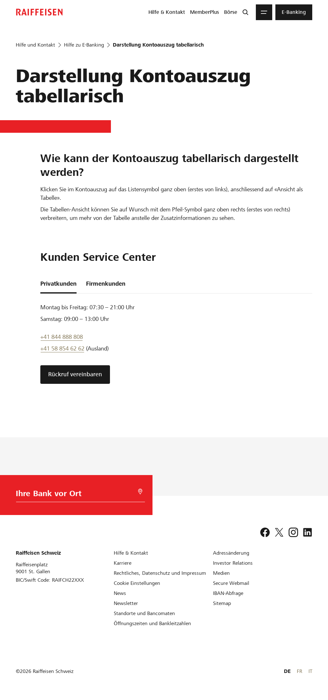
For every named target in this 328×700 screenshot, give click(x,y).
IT (310, 671)
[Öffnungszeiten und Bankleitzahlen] (152, 623)
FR (299, 671)
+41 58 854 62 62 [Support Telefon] (62, 348)
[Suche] (245, 12)
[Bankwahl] (79, 495)
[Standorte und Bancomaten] (144, 613)
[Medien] (221, 573)
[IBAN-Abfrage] (228, 593)
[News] (120, 593)
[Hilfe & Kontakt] (131, 553)
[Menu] (264, 12)
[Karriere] (122, 563)
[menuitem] (166, 12)
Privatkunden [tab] (58, 283)
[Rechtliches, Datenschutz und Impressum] (160, 573)
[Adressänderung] (231, 553)
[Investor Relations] (233, 563)
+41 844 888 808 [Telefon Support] (61, 336)
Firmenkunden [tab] (105, 283)
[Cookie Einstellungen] (137, 583)
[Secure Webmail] (231, 583)
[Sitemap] (222, 603)
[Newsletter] (126, 603)
